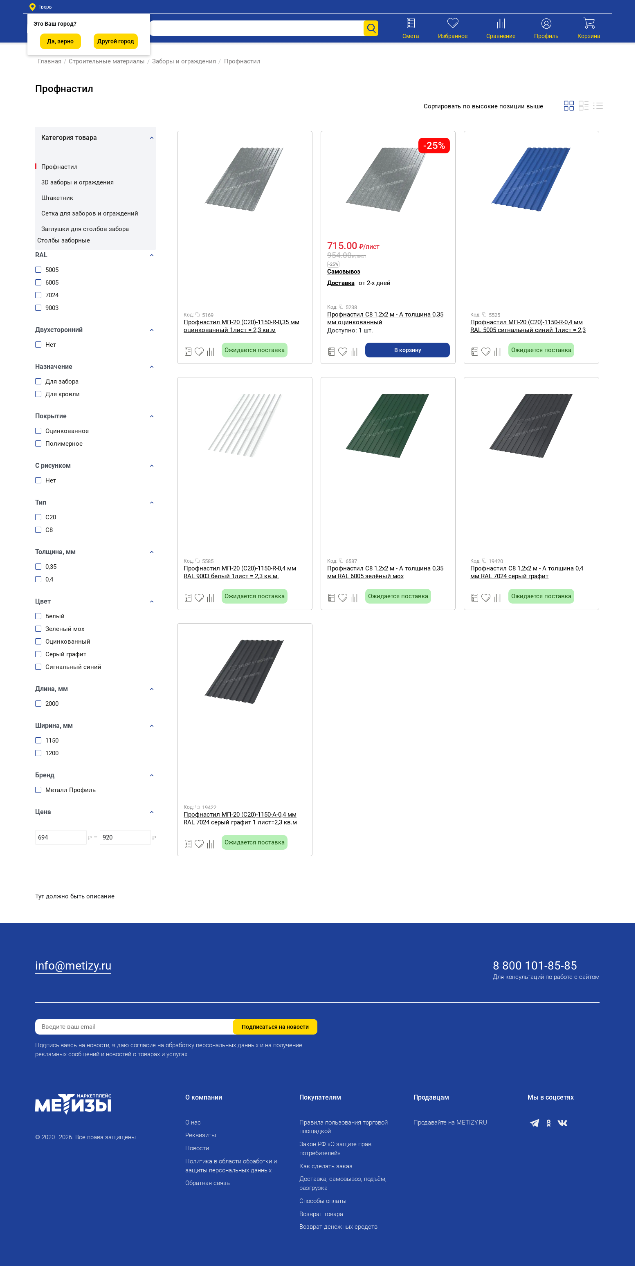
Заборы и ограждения (181, 61)
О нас (193, 1122)
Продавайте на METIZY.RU (450, 1122)
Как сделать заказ (326, 1166)
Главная (46, 61)
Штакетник (57, 198)
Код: (189, 315)
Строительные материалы (104, 61)
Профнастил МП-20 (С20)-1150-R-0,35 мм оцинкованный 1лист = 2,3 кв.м (241, 326)
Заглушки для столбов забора (85, 229)
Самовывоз (343, 271)
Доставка (341, 283)
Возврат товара (321, 1214)
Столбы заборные (63, 240)
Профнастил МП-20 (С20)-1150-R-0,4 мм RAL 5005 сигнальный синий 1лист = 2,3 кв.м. (528, 326)
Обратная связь (207, 1183)
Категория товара (69, 137)
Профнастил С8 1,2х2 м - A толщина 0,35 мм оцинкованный (385, 318)
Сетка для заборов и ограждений (89, 213)
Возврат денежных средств (338, 1226)
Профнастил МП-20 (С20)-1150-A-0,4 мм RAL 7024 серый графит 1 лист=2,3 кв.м (240, 818)
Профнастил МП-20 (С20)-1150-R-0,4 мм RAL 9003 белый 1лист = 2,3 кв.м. (240, 572)
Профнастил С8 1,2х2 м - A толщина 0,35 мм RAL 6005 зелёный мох (385, 572)
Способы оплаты (322, 1201)
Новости (197, 1148)
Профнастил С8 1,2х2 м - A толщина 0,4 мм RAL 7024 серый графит (526, 572)
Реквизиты (200, 1135)
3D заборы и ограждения (77, 182)
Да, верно (60, 41)
